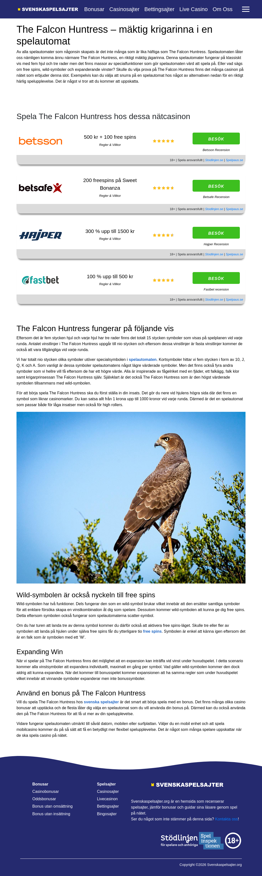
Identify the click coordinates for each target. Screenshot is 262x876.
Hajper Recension (216, 244)
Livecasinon (107, 799)
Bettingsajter (159, 9)
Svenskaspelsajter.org (224, 865)
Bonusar (94, 9)
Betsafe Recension (216, 197)
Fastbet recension (216, 289)
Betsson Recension (216, 150)
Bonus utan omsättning (52, 806)
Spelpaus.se (234, 160)
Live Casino (194, 9)
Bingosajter (107, 814)
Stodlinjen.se (214, 160)
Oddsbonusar (44, 799)
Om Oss (222, 9)
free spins (152, 631)
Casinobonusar (45, 791)
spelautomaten (143, 359)
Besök (216, 139)
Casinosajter (124, 9)
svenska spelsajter (101, 702)
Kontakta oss (226, 819)
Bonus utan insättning (51, 814)
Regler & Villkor (110, 145)
